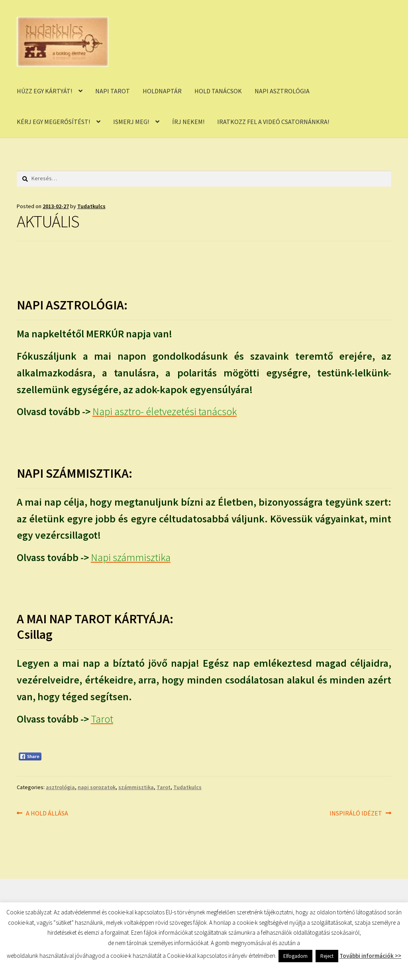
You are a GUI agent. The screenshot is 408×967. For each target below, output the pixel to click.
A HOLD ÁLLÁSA (47, 813)
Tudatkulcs (91, 206)
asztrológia (60, 787)
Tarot (164, 787)
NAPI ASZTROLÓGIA (282, 91)
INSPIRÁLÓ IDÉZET (356, 813)
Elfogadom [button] (295, 956)
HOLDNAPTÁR (162, 91)
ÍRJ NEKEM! (188, 122)
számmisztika (136, 787)
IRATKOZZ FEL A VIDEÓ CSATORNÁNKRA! (273, 122)
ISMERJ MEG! (131, 122)
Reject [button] (326, 956)
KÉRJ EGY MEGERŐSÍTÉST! (53, 122)
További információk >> (370, 955)
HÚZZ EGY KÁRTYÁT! (44, 91)
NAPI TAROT (112, 91)
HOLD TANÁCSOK (218, 91)
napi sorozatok (97, 787)
